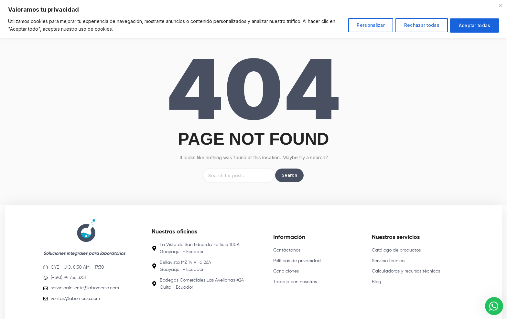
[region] (253, 19)
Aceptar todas (473, 25)
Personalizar (362, 25)
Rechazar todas (416, 25)
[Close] (500, 5)
